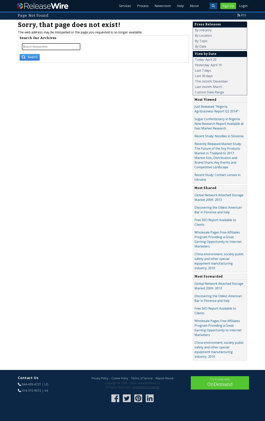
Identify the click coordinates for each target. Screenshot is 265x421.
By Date (200, 46)
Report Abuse (164, 378)
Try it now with (220, 382)
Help (180, 6)
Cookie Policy (119, 378)
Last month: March (208, 87)
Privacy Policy (100, 378)
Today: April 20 (205, 59)
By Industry (203, 30)
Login (243, 6)
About (194, 6)
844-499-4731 (31, 384)
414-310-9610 (31, 390)
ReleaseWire (42, 6)
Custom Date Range (209, 92)
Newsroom (162, 6)
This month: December (211, 81)
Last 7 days (203, 70)
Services (125, 6)
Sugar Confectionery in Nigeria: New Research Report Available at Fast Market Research (219, 123)
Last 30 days (204, 76)
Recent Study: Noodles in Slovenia (218, 136)
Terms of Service (142, 378)
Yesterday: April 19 (208, 65)
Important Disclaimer (146, 387)
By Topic (201, 41)
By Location (203, 35)
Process (142, 6)
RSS (243, 15)
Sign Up (228, 6)
